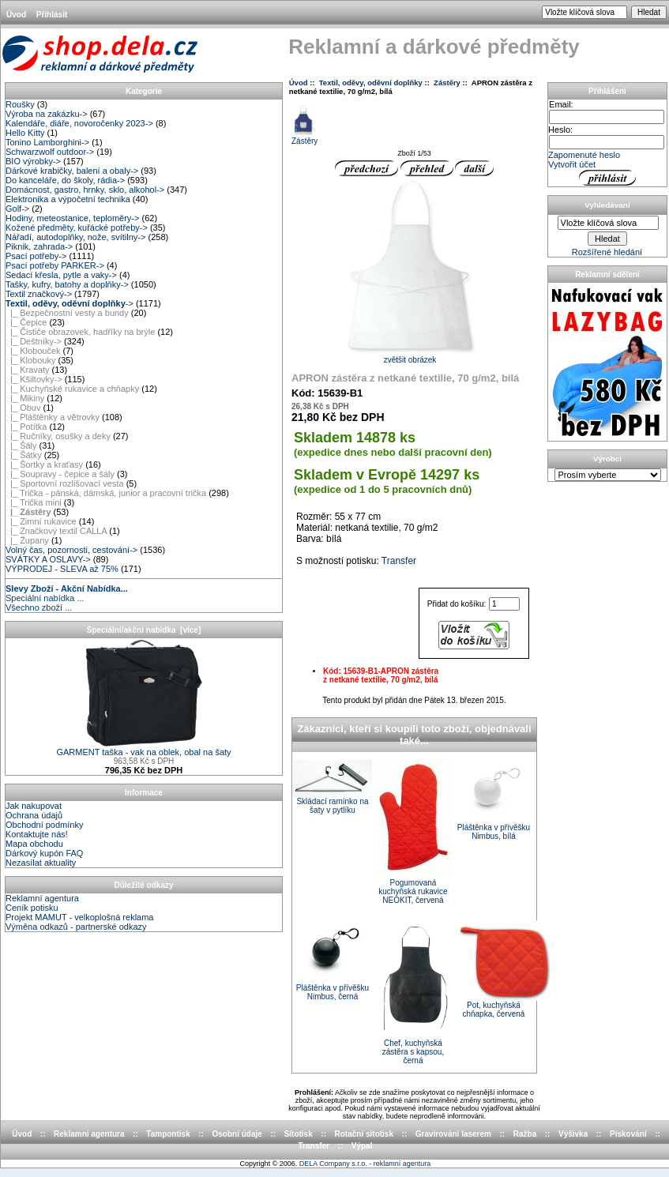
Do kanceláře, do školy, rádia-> (65, 180)
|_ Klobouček (33, 350)
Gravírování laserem (453, 1134)
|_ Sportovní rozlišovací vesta (65, 483)
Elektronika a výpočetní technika (68, 199)
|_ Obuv (23, 407)
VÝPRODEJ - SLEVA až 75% (62, 568)
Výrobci (607, 458)
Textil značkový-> (39, 294)
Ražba (524, 1134)
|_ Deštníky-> (34, 341)
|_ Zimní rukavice (41, 521)
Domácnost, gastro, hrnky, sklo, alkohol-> (85, 189)
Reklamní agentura (42, 898)
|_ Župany (27, 540)
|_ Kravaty (27, 369)
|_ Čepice (26, 322)
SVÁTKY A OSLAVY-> (48, 559)
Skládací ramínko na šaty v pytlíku (332, 805)
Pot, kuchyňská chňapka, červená (493, 1009)
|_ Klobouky (30, 360)
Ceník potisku (32, 907)
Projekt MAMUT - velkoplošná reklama (79, 917)
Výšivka (573, 1134)
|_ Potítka (26, 426)
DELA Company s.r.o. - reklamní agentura (365, 1164)
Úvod (16, 14)
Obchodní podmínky (44, 824)
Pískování (628, 1134)
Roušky (20, 104)
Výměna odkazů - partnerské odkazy (76, 926)
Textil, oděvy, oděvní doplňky (371, 82)
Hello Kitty (25, 132)
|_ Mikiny (25, 398)
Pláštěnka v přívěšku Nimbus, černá (332, 992)
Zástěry (447, 82)
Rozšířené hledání (607, 252)
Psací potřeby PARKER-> (55, 265)
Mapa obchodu (34, 843)
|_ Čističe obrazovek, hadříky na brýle (80, 332)
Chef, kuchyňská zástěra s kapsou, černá (413, 1052)
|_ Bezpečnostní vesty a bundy (67, 313)
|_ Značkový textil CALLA (56, 531)
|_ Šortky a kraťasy (44, 464)
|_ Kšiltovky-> (34, 379)
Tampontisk (168, 1134)
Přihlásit (51, 14)
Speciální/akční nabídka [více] (144, 630)
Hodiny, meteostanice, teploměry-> (72, 218)
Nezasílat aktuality (41, 862)
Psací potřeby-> (36, 256)
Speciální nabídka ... (45, 598)
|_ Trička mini (34, 502)
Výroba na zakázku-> (47, 113)
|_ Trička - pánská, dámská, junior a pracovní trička (106, 493)
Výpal (362, 1145)
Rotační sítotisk (364, 1134)
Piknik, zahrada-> (39, 246)
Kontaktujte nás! (37, 834)
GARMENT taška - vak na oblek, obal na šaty (143, 748)
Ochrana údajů (34, 815)
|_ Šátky (24, 455)
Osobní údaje (237, 1134)
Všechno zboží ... (39, 607)
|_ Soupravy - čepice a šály (60, 474)
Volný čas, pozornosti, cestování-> (71, 550)
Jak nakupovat (34, 805)
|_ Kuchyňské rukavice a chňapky (72, 388)
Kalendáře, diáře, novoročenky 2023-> (79, 123)
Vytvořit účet (572, 164)
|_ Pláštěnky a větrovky (53, 417)
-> (69, 303)
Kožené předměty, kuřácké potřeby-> (77, 227)
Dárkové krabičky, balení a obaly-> (72, 170)
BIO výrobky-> (33, 161)
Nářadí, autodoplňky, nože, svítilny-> (75, 237)
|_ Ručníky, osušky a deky (58, 436)
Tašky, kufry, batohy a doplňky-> (67, 284)
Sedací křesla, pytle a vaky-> (61, 275)
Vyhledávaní (607, 205)
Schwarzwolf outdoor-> (50, 151)
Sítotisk (298, 1134)
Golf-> (17, 208)
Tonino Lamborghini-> (47, 142)
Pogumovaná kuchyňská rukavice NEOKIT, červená (412, 891)
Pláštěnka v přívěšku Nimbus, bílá (493, 831)
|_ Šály (21, 445)
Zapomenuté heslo (584, 155)
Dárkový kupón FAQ (44, 853)
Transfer (398, 560)
